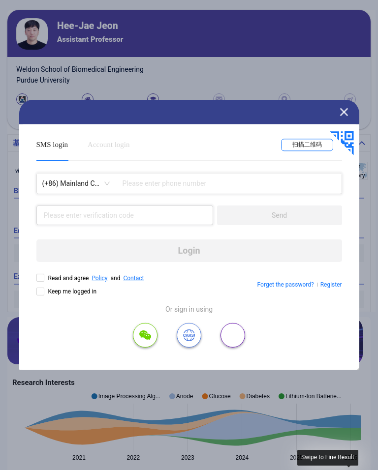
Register (331, 284)
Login (189, 250)
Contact (133, 278)
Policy (99, 278)
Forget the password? (285, 284)
